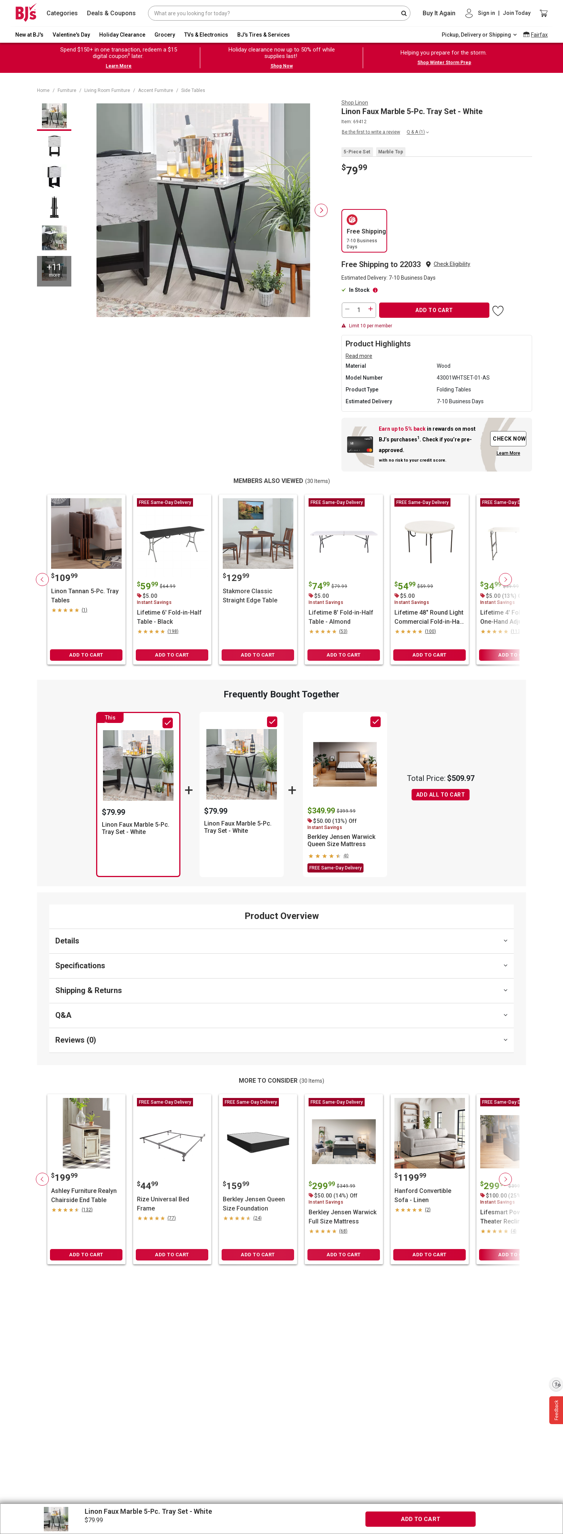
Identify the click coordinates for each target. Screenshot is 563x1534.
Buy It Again (439, 13)
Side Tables (193, 90)
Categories (62, 13)
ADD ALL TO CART (440, 795)
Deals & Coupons (111, 13)
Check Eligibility (452, 264)
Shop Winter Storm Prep (444, 62)
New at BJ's (29, 35)
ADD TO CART (434, 310)
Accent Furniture (155, 90)
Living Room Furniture (107, 90)
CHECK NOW (509, 439)
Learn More (119, 66)
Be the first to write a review (371, 132)
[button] (452, 264)
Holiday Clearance (122, 35)
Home (43, 90)
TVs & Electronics (206, 35)
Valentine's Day (71, 35)
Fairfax (539, 35)
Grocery (164, 35)
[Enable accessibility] (556, 1384)
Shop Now (281, 66)
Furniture (67, 90)
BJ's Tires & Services (263, 35)
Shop (354, 103)
